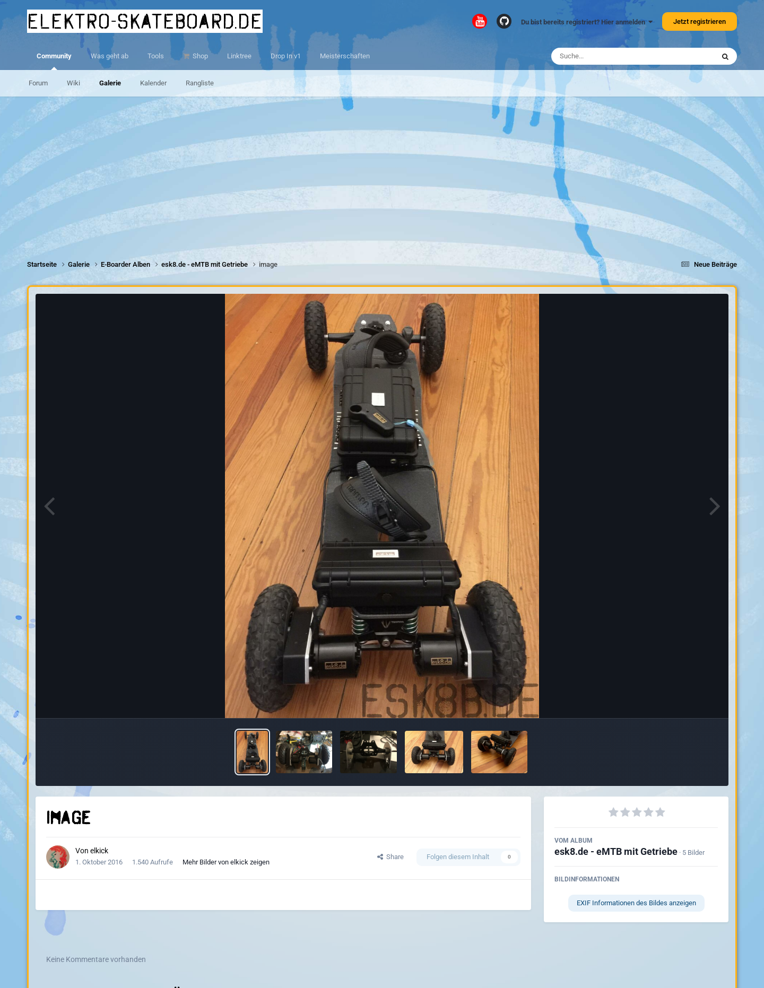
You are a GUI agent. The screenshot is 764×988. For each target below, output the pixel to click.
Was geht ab (109, 56)
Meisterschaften (345, 56)
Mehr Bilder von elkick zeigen (226, 862)
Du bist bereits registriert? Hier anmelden (587, 22)
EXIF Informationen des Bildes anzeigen (636, 903)
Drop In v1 (286, 56)
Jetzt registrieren (699, 21)
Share (390, 857)
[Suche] (612, 56)
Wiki (73, 83)
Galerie (110, 83)
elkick (99, 850)
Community (54, 61)
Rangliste (200, 83)
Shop (199, 56)
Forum (38, 83)
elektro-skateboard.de (145, 21)
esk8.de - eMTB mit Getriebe (616, 851)
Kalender (153, 83)
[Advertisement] (382, 171)
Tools (155, 56)
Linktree (239, 56)
